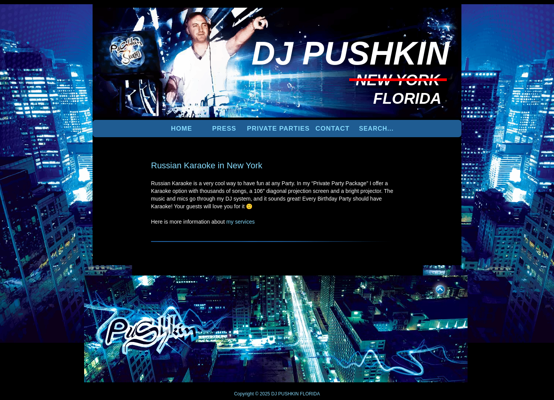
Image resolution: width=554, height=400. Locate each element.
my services (240, 222)
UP (434, 288)
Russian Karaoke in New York (206, 165)
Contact (332, 128)
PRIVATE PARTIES (278, 128)
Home (181, 128)
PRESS (224, 128)
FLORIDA (310, 394)
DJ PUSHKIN (284, 394)
